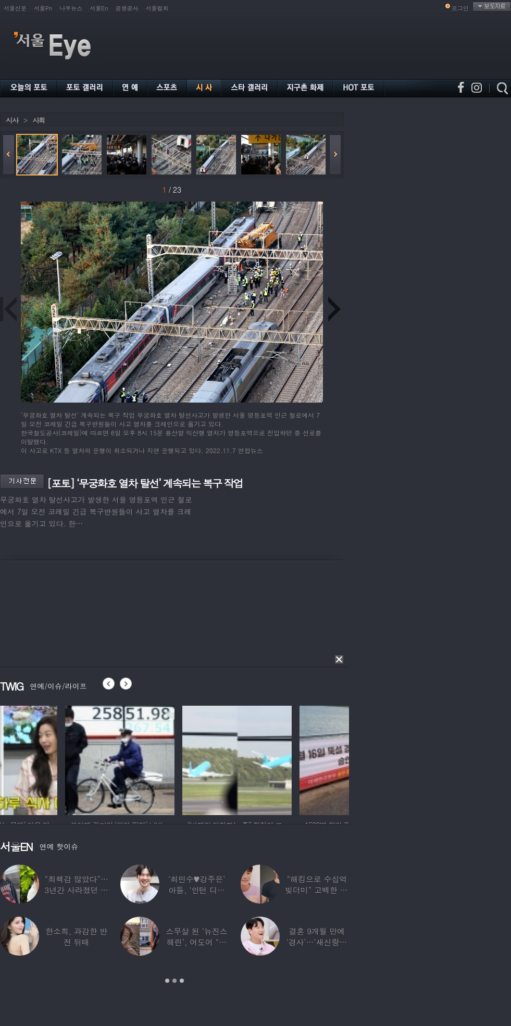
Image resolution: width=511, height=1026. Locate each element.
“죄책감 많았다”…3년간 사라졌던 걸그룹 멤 (76, 889)
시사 (12, 120)
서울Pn (43, 8)
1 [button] (167, 981)
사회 (38, 120)
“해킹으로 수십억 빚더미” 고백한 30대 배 (317, 889)
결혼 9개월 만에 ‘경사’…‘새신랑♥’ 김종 (316, 941)
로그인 (460, 8)
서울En (99, 8)
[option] (54, 759)
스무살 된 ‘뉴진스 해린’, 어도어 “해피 (197, 941)
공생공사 (127, 8)
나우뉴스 (70, 8)
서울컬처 (157, 8)
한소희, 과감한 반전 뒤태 (76, 936)
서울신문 (15, 8)
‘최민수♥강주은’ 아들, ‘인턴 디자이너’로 (196, 889)
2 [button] (174, 981)
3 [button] (182, 981)
